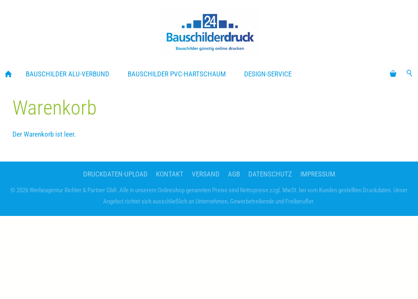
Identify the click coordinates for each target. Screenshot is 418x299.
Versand (206, 174)
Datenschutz (270, 174)
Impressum (317, 174)
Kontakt (169, 174)
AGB (234, 174)
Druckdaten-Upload (115, 174)
